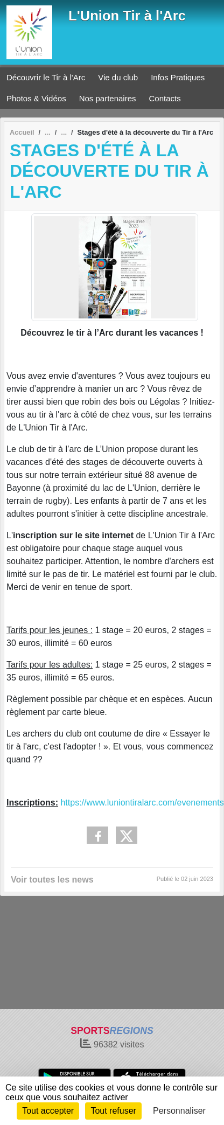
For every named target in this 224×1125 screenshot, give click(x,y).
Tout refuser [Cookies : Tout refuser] (113, 1110)
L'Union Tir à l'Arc (127, 15)
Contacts (165, 98)
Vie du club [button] (118, 77)
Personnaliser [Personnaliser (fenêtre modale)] (179, 1110)
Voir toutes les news (52, 879)
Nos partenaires (107, 98)
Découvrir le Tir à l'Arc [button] (45, 77)
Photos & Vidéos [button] (36, 98)
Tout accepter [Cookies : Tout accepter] (48, 1110)
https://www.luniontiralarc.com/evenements (141, 802)
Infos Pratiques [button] (178, 77)
